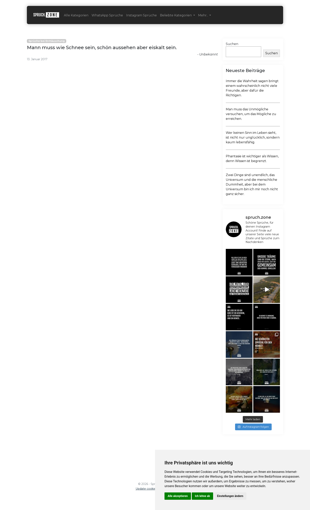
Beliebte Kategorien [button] (176, 15)
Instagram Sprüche (141, 15)
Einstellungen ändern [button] (230, 496)
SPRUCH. (46, 15)
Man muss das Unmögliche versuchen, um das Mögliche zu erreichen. (251, 114)
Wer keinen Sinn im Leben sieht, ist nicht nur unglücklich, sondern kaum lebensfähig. (253, 137)
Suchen (232, 44)
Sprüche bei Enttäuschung (46, 40)
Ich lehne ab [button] (202, 496)
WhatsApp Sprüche (107, 15)
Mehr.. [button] (203, 15)
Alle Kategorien (76, 15)
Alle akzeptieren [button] (178, 496)
